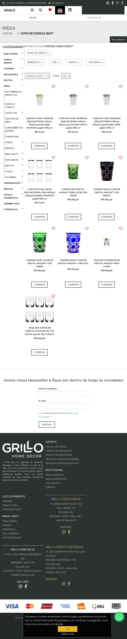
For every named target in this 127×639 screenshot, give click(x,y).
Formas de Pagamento (58, 451)
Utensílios (11, 209)
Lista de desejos (11, 537)
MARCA (74, 62)
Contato (50, 487)
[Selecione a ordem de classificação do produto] (37, 76)
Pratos (9, 165)
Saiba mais (67, 633)
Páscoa (8, 189)
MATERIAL (97, 62)
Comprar (39, 145)
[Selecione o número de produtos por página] (66, 76)
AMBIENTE (35, 62)
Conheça (7, 501)
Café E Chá (11, 113)
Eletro (8, 80)
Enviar (47, 424)
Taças (8, 171)
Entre (33, 17)
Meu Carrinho (10, 533)
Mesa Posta (12, 154)
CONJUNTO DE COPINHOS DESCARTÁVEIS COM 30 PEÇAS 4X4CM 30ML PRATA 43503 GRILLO (73, 123)
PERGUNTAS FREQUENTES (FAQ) (62, 463)
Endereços (8, 529)
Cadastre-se (94, 17)
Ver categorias (118, 39)
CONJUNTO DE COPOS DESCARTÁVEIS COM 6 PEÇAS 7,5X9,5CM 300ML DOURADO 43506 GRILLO (39, 194)
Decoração (11, 74)
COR (56, 62)
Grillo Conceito (55, 475)
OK (67, 629)
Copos (9, 142)
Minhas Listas (10, 505)
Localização (53, 483)
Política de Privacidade (59, 455)
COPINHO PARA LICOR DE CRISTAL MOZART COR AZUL (73, 262)
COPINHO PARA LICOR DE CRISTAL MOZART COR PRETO (106, 192)
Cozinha (9, 68)
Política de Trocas (56, 447)
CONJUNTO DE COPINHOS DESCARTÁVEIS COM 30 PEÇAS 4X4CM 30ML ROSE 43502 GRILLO (107, 123)
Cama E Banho (8, 61)
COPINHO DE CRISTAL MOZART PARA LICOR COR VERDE (73, 192)
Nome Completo (48, 388)
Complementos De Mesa (14, 129)
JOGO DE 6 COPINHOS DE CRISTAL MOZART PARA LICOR (106, 263)
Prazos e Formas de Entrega (62, 459)
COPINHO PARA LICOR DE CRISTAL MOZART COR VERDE (39, 263)
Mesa (7, 86)
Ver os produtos (13, 93)
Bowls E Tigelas (10, 105)
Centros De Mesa (11, 120)
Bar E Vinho (11, 54)
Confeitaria (12, 136)
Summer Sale (12, 203)
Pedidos (6, 525)
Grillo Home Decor (56, 479)
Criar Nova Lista (11, 509)
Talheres (10, 177)
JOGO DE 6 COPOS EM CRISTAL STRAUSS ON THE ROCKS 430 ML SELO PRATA (39, 331)
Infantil (9, 148)
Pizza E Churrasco (11, 196)
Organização (12, 183)
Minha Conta (9, 521)
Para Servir (11, 160)
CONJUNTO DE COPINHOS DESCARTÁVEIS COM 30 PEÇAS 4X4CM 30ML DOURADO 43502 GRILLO (39, 123)
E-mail (42, 401)
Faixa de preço (38, 53)
